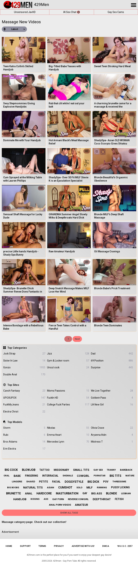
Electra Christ (24, 411)
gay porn (58, 499)
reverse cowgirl (78, 499)
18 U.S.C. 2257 (124, 546)
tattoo (44, 469)
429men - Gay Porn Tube (65, 561)
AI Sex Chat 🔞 (71, 12)
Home (9, 546)
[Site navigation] (133, 5)
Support (25, 546)
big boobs (13, 487)
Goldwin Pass (112, 397)
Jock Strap (24, 353)
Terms (42, 546)
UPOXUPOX (24, 397)
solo (79, 487)
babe (17, 475)
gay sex (98, 469)
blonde (111, 493)
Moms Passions (68, 390)
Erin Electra (24, 448)
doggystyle (74, 481)
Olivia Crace (112, 427)
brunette (13, 493)
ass (46, 499)
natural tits (33, 487)
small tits (81, 470)
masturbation (67, 493)
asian (50, 487)
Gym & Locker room (68, 360)
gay (84, 493)
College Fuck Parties (68, 404)
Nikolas (68, 427)
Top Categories (17, 347)
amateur (81, 504)
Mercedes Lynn (68, 441)
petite (43, 481)
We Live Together (112, 390)
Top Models (14, 422)
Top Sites (13, 385)
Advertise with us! (83, 546)
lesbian (126, 493)
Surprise (112, 367)
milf (89, 487)
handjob (19, 499)
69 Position (112, 360)
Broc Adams (24, 441)
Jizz (68, 353)
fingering (31, 475)
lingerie (17, 481)
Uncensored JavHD (25, 12)
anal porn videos (60, 504)
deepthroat (102, 499)
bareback (126, 469)
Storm (24, 427)
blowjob (28, 470)
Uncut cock (68, 367)
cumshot (65, 487)
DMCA (105, 546)
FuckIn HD (68, 397)
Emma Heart (68, 434)
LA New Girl (112, 404)
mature (129, 475)
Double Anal (24, 374)
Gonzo (24, 367)
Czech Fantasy (24, 390)
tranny (111, 470)
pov (105, 481)
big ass (96, 493)
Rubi (24, 434)
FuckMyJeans (24, 404)
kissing (35, 499)
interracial (50, 475)
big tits (115, 475)
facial (56, 481)
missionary (61, 469)
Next (77, 339)
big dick (93, 481)
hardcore (44, 493)
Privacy (59, 546)
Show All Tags (69, 512)
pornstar (99, 475)
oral (7, 475)
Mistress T (112, 441)
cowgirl (83, 475)
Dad (112, 353)
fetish (119, 499)
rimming (102, 487)
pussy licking (120, 487)
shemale (68, 475)
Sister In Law (24, 360)
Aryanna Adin (112, 434)
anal (29, 493)
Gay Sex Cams (116, 12)
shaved (30, 481)
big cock (11, 470)
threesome (119, 481)
